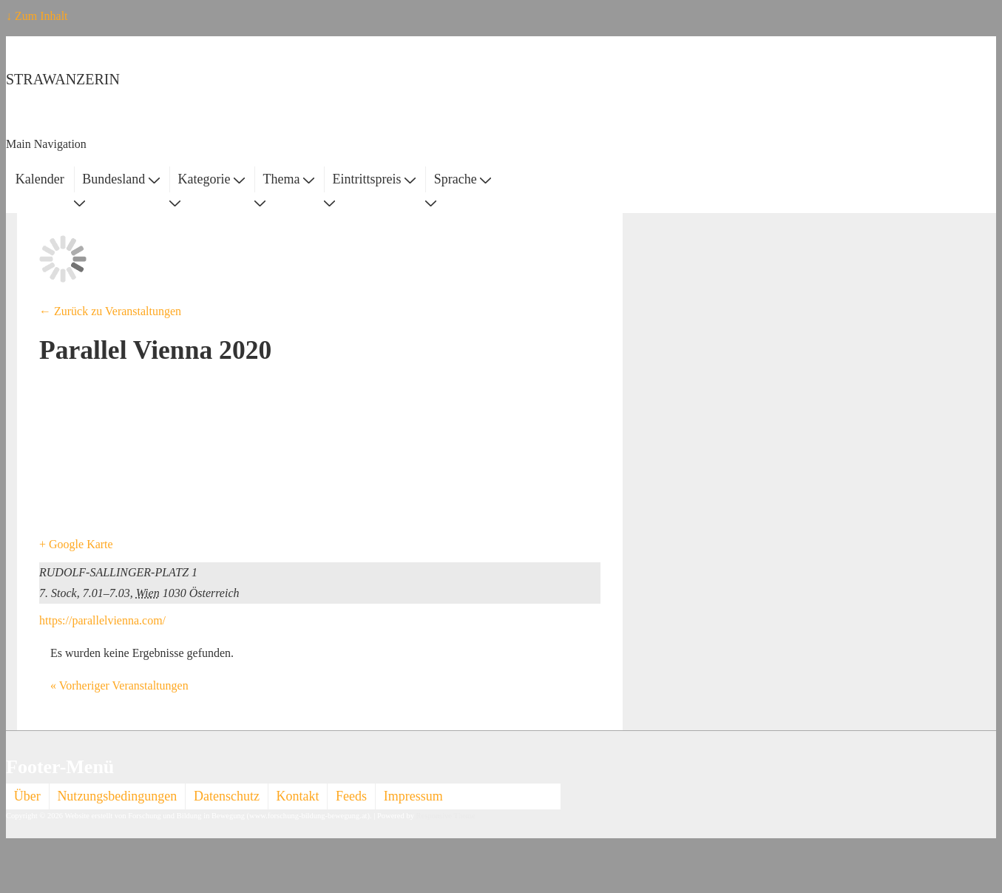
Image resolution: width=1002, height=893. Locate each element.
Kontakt (298, 796)
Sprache (462, 179)
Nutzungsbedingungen (117, 796)
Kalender (40, 179)
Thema (288, 179)
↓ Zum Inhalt (37, 16)
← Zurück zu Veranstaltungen (110, 311)
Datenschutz (227, 796)
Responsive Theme (445, 816)
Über (27, 796)
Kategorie (210, 179)
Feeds (351, 796)
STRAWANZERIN (63, 79)
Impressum (413, 796)
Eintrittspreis (374, 179)
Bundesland (121, 179)
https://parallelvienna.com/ (102, 620)
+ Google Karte (76, 544)
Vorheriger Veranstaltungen (119, 685)
